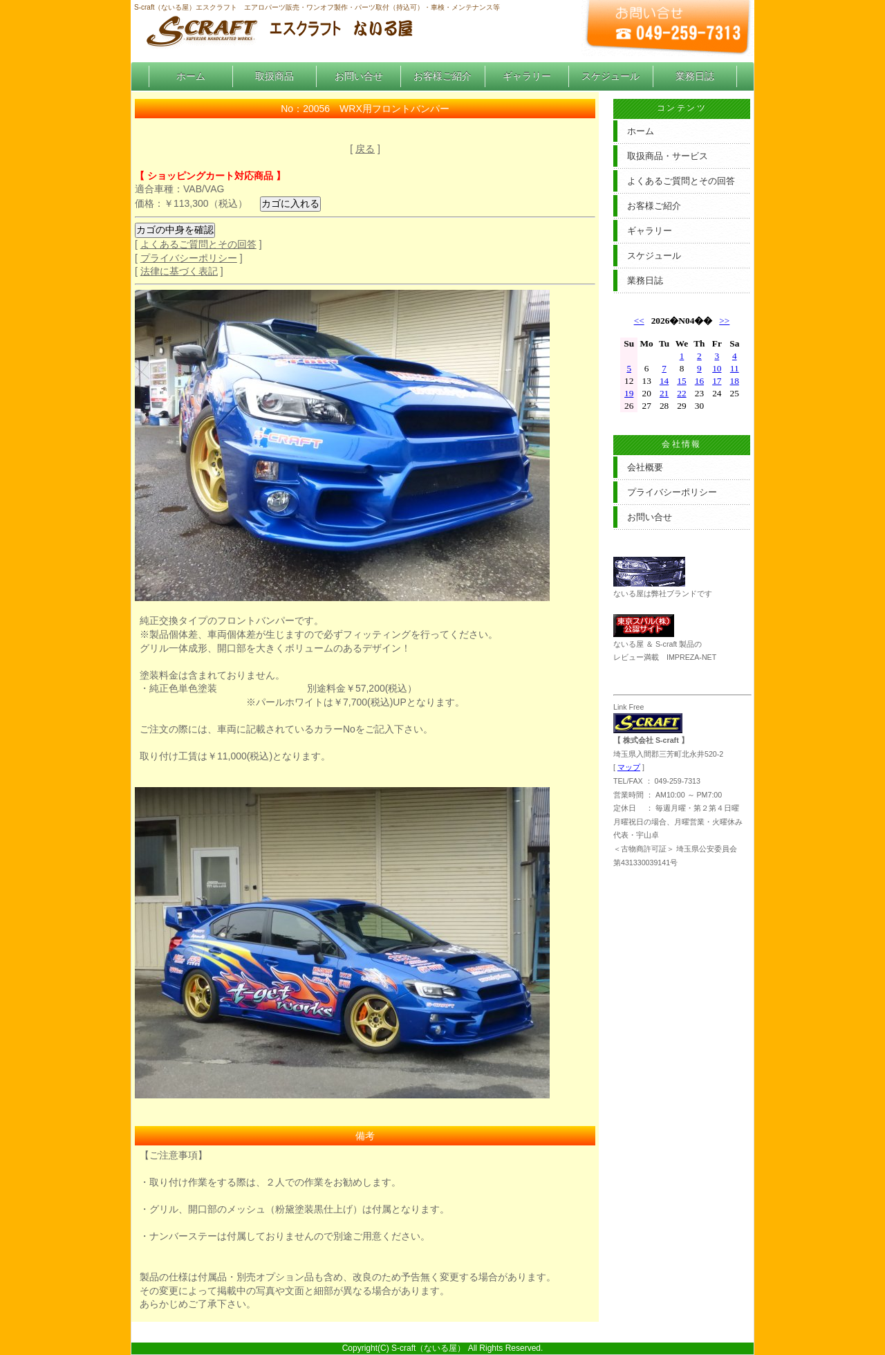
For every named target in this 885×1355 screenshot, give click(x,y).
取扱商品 (274, 76)
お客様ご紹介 (442, 76)
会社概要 (645, 467)
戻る (365, 148)
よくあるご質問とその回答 (198, 244)
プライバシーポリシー (188, 258)
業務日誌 (695, 76)
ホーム (190, 76)
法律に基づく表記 (179, 271)
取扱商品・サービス (667, 156)
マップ (628, 767)
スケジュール (610, 76)
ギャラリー (527, 76)
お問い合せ (359, 76)
